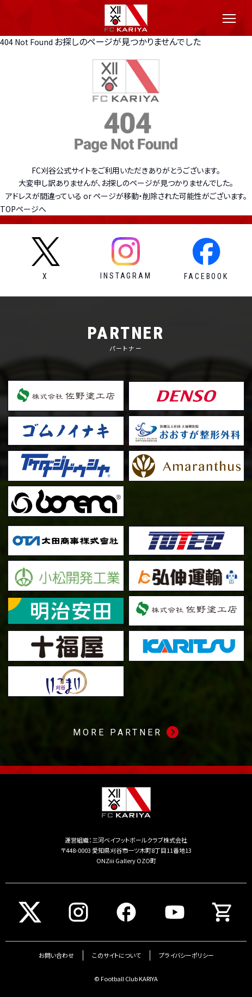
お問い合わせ (56, 955)
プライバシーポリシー (186, 955)
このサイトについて (116, 955)
